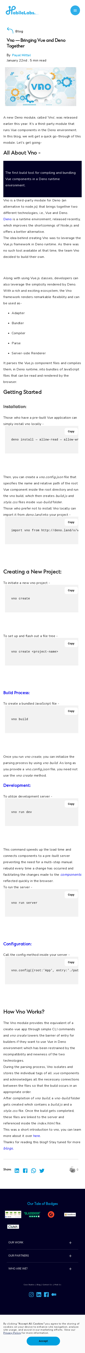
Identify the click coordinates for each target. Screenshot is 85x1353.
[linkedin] (15, 1170)
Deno (7, 219)
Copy (71, 431)
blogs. (8, 1148)
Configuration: (17, 944)
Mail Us (57, 1285)
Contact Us (47, 1285)
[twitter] (40, 1170)
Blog (38, 1285)
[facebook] (24, 1170)
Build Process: (16, 693)
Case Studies (29, 1285)
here (36, 1136)
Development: (17, 785)
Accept (43, 1341)
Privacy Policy (12, 1333)
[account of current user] (75, 10)
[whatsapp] (32, 1170)
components (70, 874)
